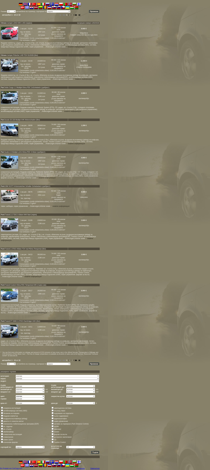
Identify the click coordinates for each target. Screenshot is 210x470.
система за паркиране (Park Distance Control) (71, 424)
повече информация (76, 47)
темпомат (57, 429)
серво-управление (61, 421)
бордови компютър (10, 416)
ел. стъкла (7, 429)
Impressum (81, 468)
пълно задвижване (61, 416)
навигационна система (62, 408)
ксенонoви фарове (10, 442)
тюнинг (56, 432)
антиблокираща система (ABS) (15, 411)
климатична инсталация (12, 434)
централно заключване (63, 437)
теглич (56, 426)
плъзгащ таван (59, 411)
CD (55, 440)
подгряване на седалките (63, 413)
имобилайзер (8, 432)
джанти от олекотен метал (13, 421)
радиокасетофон (60, 419)
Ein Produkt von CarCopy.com (11, 468)
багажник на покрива (11, 413)
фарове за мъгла (60, 434)
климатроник (8, 437)
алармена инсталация (11, 408)
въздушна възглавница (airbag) (15, 419)
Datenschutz (95, 468)
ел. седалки (7, 426)
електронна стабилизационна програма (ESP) (21, 424)
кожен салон (8, 440)
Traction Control (60, 442)
